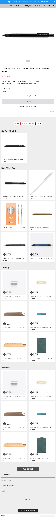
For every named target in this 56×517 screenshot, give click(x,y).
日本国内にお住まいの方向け (28, 106)
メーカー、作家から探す (8, 485)
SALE (3, 491)
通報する (52, 111)
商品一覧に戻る (28, 469)
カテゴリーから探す (7, 480)
